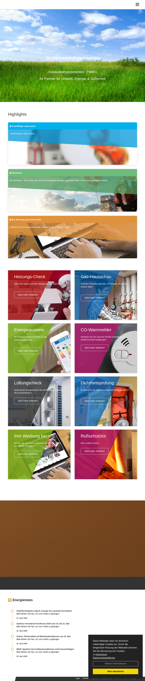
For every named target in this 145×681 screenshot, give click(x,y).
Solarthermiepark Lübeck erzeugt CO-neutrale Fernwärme (44, 611)
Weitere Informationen (115, 663)
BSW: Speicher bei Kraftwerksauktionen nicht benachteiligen (45, 649)
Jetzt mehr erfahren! (28, 295)
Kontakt (85, 678)
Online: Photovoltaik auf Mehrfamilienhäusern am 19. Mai (43, 636)
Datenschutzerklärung (104, 658)
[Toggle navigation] (137, 8)
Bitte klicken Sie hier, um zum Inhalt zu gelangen (38, 614)
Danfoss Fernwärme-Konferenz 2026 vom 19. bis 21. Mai (43, 624)
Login (78, 678)
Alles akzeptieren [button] (115, 671)
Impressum (101, 654)
